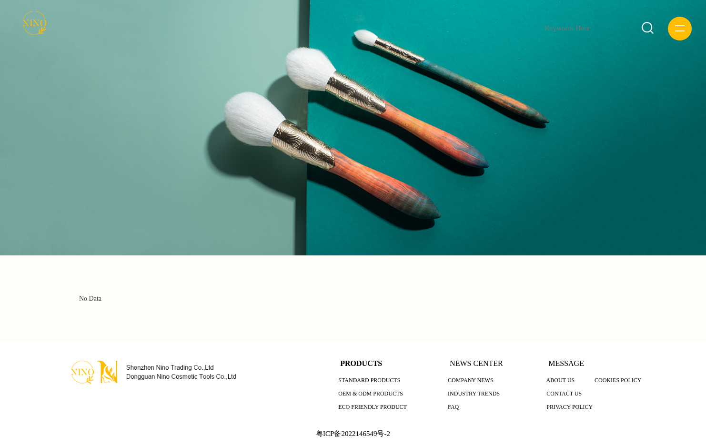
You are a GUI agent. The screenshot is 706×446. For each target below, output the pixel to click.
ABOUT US (560, 380)
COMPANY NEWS (470, 380)
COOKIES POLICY (618, 380)
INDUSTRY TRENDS (474, 393)
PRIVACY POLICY (569, 407)
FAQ (453, 407)
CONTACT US (564, 393)
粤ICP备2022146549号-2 (353, 433)
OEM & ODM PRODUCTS (370, 393)
